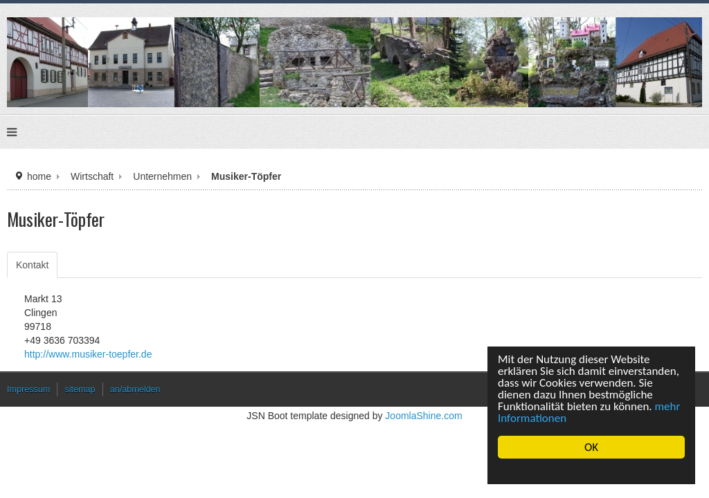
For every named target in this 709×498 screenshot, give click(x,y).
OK (591, 447)
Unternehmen (170, 193)
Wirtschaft (103, 193)
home (53, 193)
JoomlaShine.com (418, 439)
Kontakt (56, 285)
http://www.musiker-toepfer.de (108, 374)
